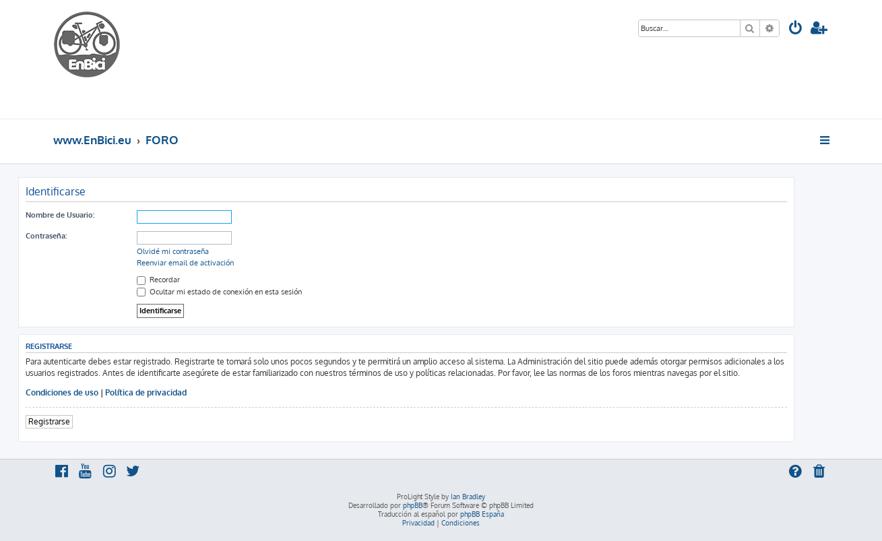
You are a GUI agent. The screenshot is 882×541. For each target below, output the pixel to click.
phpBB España (482, 514)
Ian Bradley (468, 496)
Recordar (158, 279)
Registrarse (49, 421)
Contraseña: (46, 236)
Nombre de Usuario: (60, 215)
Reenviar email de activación (185, 262)
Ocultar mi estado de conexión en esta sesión (219, 291)
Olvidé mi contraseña (173, 251)
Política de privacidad (146, 392)
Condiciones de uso (62, 392)
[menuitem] (795, 29)
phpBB (412, 505)
